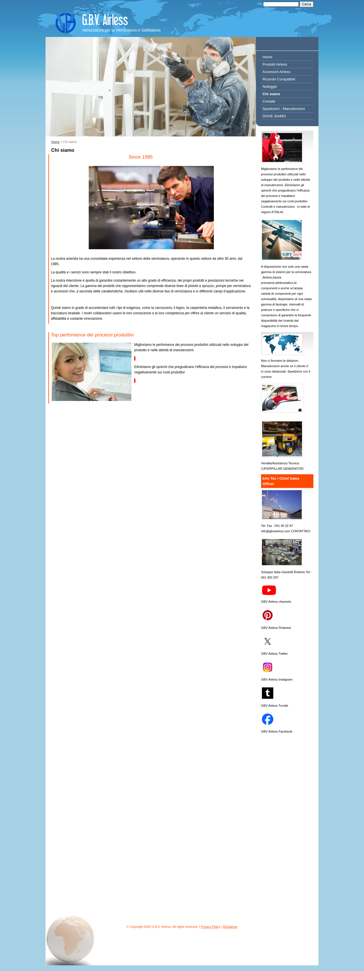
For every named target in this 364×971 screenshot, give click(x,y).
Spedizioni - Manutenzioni (283, 109)
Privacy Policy (210, 926)
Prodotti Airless (274, 64)
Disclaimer (230, 926)
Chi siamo (271, 94)
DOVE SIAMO (274, 116)
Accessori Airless (276, 72)
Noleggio (269, 86)
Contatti (268, 101)
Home (55, 142)
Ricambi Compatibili (278, 79)
